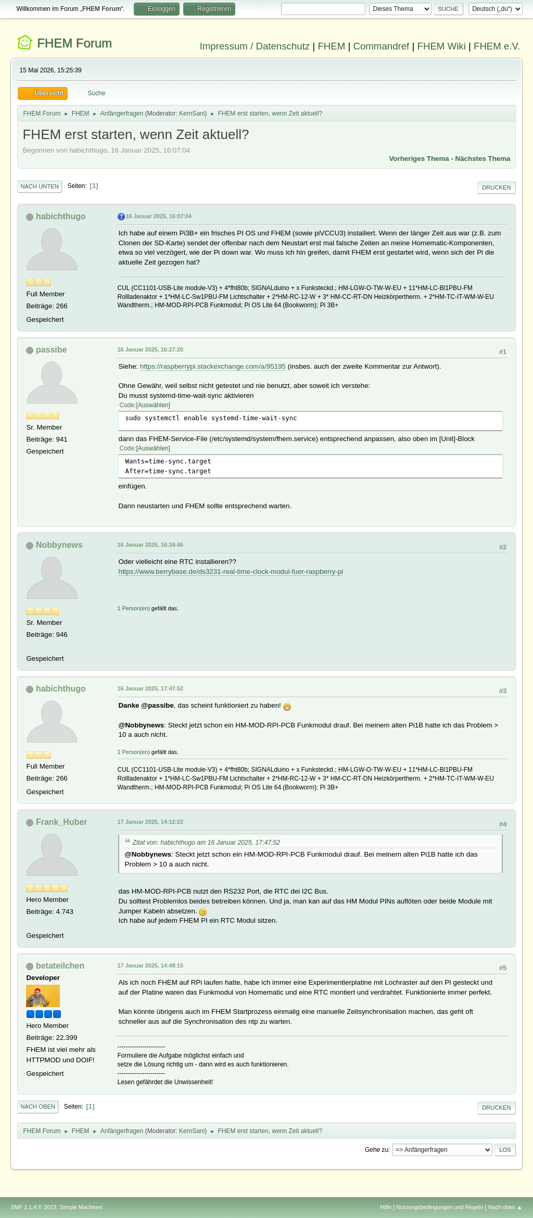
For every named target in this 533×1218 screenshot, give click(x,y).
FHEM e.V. (497, 46)
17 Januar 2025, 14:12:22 (150, 822)
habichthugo (61, 216)
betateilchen (60, 965)
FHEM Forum (74, 43)
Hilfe (386, 1207)
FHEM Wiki (441, 46)
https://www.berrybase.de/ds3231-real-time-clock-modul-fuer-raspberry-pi (230, 571)
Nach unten (39, 186)
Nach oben (37, 1106)
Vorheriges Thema (419, 158)
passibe (51, 349)
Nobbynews (59, 545)
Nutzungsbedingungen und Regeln (440, 1207)
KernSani (192, 113)
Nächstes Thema (483, 158)
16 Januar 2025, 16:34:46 (150, 545)
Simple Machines (81, 1207)
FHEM (331, 46)
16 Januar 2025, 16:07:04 (158, 216)
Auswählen (153, 405)
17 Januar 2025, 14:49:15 (150, 965)
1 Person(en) (133, 608)
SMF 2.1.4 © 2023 (33, 1207)
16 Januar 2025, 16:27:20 (150, 349)
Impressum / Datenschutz (255, 46)
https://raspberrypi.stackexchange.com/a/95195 (213, 366)
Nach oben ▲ (505, 1207)
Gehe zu (376, 1149)
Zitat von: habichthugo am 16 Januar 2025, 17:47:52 (206, 842)
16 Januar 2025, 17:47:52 (150, 688)
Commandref (381, 46)
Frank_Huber (61, 822)
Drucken (496, 187)
